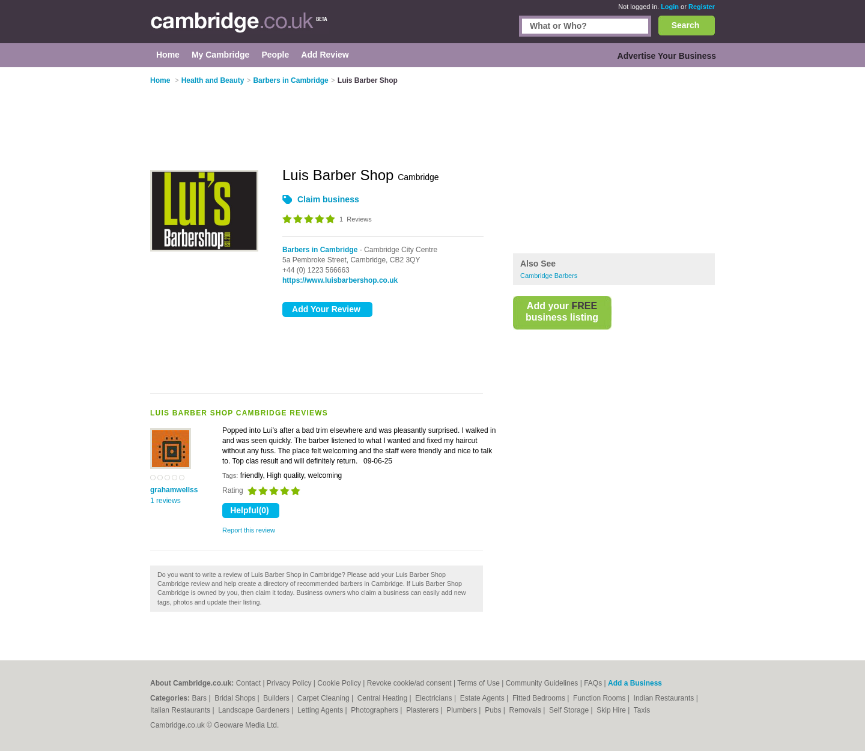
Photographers (375, 710)
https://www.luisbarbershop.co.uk (340, 280)
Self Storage (569, 710)
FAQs (593, 683)
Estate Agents (483, 698)
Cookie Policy (339, 683)
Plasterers (423, 710)
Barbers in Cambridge (319, 250)
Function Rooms (600, 698)
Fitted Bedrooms (539, 698)
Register (701, 6)
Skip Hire (612, 710)
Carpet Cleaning (324, 698)
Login (670, 6)
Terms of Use (478, 683)
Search (686, 25)
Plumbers (462, 710)
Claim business (328, 199)
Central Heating (383, 698)
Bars (200, 698)
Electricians (434, 698)
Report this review (248, 530)
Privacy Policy (289, 683)
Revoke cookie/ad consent (409, 683)
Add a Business (635, 683)
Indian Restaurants (665, 698)
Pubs (494, 710)
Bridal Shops (235, 698)
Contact (248, 683)
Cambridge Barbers (548, 275)
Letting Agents (321, 710)
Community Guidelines (542, 683)
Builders (277, 698)
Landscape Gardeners (254, 710)
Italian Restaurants (181, 710)
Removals (526, 710)
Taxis (642, 710)
